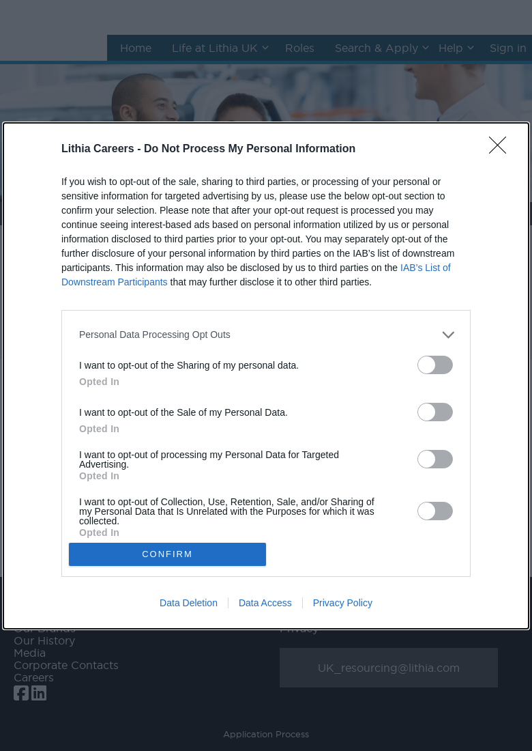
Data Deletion (189, 602)
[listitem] (266, 335)
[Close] (502, 149)
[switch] (435, 365)
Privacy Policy (342, 602)
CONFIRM (167, 554)
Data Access (265, 602)
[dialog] (266, 376)
